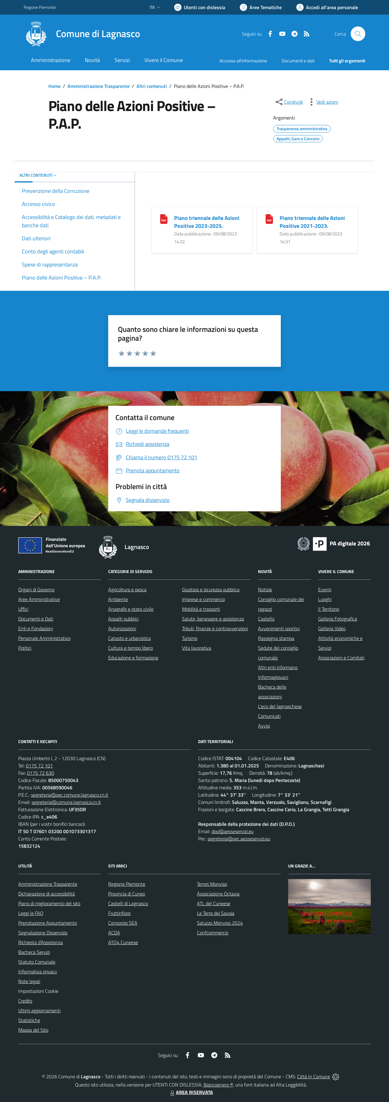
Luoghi (325, 599)
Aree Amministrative (39, 599)
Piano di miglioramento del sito (49, 903)
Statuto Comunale (36, 961)
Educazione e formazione (133, 657)
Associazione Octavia (218, 893)
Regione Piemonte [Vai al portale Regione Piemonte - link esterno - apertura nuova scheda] (40, 7)
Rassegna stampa (276, 638)
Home (54, 86)
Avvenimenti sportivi (279, 628)
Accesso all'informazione (243, 60)
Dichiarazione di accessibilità (46, 893)
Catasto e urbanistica (129, 638)
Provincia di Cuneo (126, 893)
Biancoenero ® (218, 1084)
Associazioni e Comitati (341, 657)
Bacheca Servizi (34, 952)
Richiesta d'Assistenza (40, 942)
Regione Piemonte (126, 884)
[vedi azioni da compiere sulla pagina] (322, 102)
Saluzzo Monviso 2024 (220, 922)
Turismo (189, 638)
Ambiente (118, 599)
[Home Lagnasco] (82, 33)
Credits (25, 1000)
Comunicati (269, 716)
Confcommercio (212, 932)
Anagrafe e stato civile (130, 609)
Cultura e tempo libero (130, 648)
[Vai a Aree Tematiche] (260, 7)
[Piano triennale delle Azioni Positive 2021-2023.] (269, 218)
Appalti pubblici (123, 618)
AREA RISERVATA (191, 1092)
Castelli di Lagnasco (128, 903)
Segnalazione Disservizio (42, 932)
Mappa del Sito (33, 1030)
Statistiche (29, 1020)
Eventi (324, 589)
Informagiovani (273, 677)
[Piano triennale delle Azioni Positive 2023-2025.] (164, 218)
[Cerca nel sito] (358, 33)
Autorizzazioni (122, 628)
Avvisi (264, 725)
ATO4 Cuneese (123, 942)
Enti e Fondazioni (35, 628)
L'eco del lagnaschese (280, 706)
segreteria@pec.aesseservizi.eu (239, 838)
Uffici (23, 609)
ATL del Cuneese (213, 903)
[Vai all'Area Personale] (327, 7)
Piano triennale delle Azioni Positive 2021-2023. (312, 222)
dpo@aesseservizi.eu (232, 831)
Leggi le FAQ (30, 913)
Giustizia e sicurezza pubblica (210, 589)
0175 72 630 (40, 773)
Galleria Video (332, 628)
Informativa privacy (37, 971)
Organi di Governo (36, 589)
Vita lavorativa (196, 648)
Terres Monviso (212, 884)
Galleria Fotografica (337, 618)
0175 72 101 (39, 765)
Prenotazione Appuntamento (47, 922)
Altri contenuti (151, 86)
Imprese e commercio (203, 599)
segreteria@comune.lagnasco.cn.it (66, 802)
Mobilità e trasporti (201, 609)
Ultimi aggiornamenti (39, 1010)
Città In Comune (313, 1076)
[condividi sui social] (288, 102)
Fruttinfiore (119, 913)
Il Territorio (328, 609)
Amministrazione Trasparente (98, 86)
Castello (266, 618)
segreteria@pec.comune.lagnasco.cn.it (69, 794)
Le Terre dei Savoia (215, 913)
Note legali (29, 981)
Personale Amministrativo (44, 638)
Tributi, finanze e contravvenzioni (215, 628)
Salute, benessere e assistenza (213, 618)
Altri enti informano (278, 667)
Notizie (265, 589)
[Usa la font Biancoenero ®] (199, 7)
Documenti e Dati (35, 618)
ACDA (114, 932)
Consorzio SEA (122, 922)
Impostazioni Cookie (38, 991)
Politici (24, 648)
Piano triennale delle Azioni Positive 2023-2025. (206, 222)
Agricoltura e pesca (127, 589)
